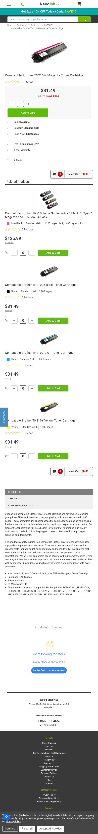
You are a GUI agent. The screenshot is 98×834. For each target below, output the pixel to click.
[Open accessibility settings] (6, 817)
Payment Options (49, 773)
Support (49, 746)
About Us (49, 756)
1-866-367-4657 (49, 721)
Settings (10, 828)
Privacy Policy (49, 795)
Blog (49, 780)
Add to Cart (53, 252)
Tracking (49, 749)
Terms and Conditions (49, 798)
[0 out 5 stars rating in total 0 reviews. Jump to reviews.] (19, 81)
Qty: (7, 252)
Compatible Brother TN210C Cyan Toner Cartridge (39, 352)
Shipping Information (49, 766)
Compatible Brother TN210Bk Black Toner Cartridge (40, 285)
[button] (4, 417)
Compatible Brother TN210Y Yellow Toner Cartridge (40, 420)
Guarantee (49, 763)
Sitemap (49, 783)
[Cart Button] (84, 3)
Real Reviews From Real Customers (49, 753)
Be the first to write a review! (49, 670)
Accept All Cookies (50, 828)
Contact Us (49, 776)
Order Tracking (49, 743)
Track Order (49, 760)
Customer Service (49, 770)
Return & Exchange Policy (49, 801)
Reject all (27, 828)
